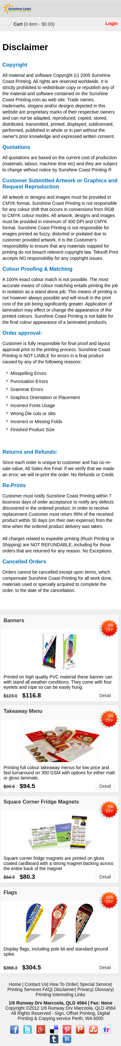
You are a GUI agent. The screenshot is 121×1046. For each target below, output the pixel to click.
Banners (14, 620)
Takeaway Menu (23, 711)
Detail (105, 695)
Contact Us (36, 984)
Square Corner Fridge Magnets (41, 802)
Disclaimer (64, 989)
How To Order (63, 984)
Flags (10, 892)
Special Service (95, 984)
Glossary (103, 989)
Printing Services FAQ (29, 989)
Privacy (84, 989)
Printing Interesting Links (60, 994)
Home (15, 984)
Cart (34, 24)
